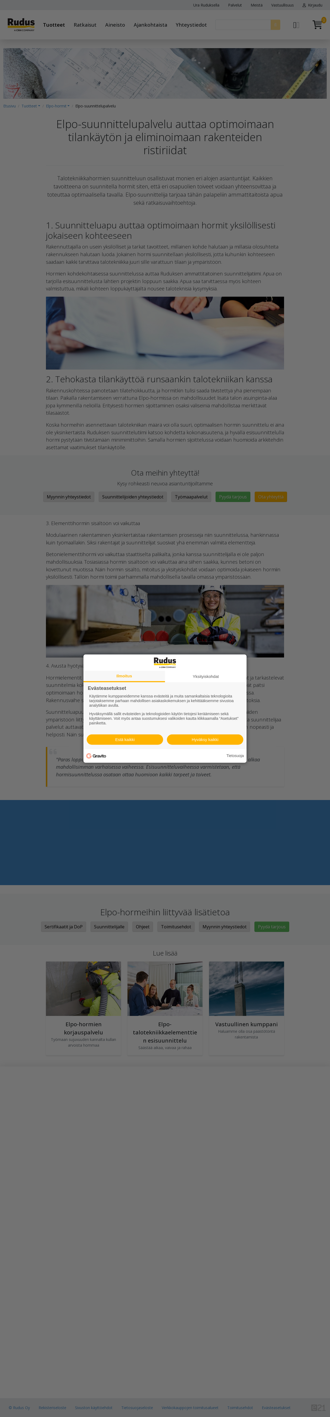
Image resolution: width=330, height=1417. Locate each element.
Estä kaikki (125, 739)
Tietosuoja (235, 756)
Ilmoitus (124, 675)
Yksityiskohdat (206, 676)
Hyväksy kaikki (205, 739)
